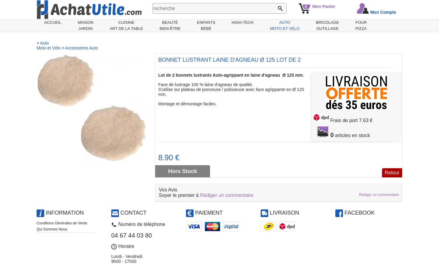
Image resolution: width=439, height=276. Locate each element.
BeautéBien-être (169, 25)
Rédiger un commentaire (226, 195)
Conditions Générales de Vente (62, 223)
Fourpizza (361, 25)
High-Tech (243, 22)
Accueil (52, 22)
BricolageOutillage (327, 25)
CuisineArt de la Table (126, 25)
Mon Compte (383, 12)
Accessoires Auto (81, 47)
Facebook (359, 213)
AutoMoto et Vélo (285, 25)
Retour (392, 172)
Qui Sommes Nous (52, 229)
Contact (133, 213)
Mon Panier (323, 6)
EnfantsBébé (206, 25)
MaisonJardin (85, 25)
